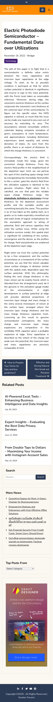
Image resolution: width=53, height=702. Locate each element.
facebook (22, 688)
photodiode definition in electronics (22, 198)
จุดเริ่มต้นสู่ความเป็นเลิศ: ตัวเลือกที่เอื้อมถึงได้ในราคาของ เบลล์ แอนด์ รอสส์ (27, 522)
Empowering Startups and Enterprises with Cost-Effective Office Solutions (28, 510)
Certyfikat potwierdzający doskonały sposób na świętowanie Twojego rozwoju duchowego (27, 542)
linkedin (18, 688)
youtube (30, 688)
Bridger (31, 55)
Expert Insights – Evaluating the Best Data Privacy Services (25, 426)
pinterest (35, 688)
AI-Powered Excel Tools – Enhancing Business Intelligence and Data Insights (26, 400)
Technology (11, 61)
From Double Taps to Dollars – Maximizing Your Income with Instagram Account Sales (26, 451)
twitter (26, 688)
